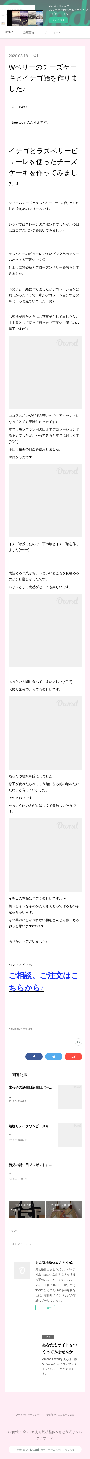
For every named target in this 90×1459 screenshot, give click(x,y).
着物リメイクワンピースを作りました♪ (38, 1126)
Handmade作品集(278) (21, 1029)
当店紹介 (29, 32)
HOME (9, 32)
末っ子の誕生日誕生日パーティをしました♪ (41, 1087)
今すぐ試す (59, 20)
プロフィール (52, 32)
